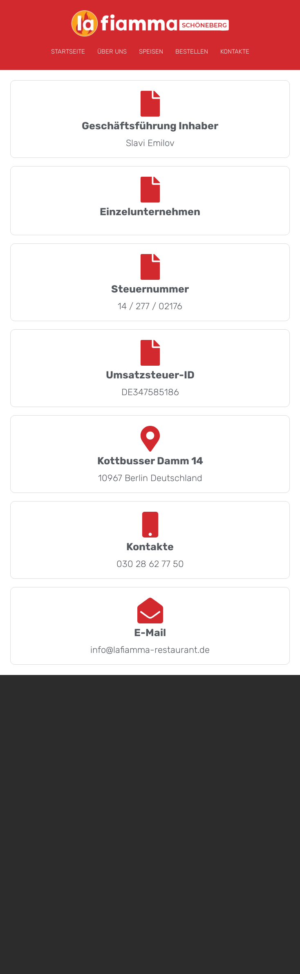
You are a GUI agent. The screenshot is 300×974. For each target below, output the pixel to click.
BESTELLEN (191, 51)
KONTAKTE (234, 51)
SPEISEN (151, 51)
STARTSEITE (68, 51)
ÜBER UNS (112, 51)
